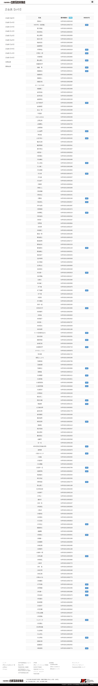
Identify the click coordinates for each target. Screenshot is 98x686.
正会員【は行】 (10, 40)
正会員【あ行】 (10, 18)
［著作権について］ (93, 684)
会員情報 (51, 662)
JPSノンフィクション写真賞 (40, 665)
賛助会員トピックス (55, 668)
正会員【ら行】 (10, 53)
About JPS (21, 665)
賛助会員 (8, 66)
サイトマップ (75, 662)
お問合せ (5, 667)
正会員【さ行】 (10, 27)
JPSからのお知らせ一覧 (9, 665)
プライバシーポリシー (78, 665)
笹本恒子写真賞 (37, 667)
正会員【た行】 (10, 31)
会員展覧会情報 (54, 664)
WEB (87, 24)
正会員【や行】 (10, 49)
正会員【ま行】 (10, 44)
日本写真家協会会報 (23, 672)
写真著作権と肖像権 (23, 667)
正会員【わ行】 (10, 57)
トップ (4, 662)
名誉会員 (8, 62)
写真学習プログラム (38, 669)
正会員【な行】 (10, 35)
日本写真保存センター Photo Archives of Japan (24, 670)
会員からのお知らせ (55, 666)
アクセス (5, 669)
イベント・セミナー (38, 671)
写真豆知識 (36, 673)
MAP (57, 679)
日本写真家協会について (24, 662)
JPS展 (35, 662)
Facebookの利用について (78, 667)
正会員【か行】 (10, 22)
